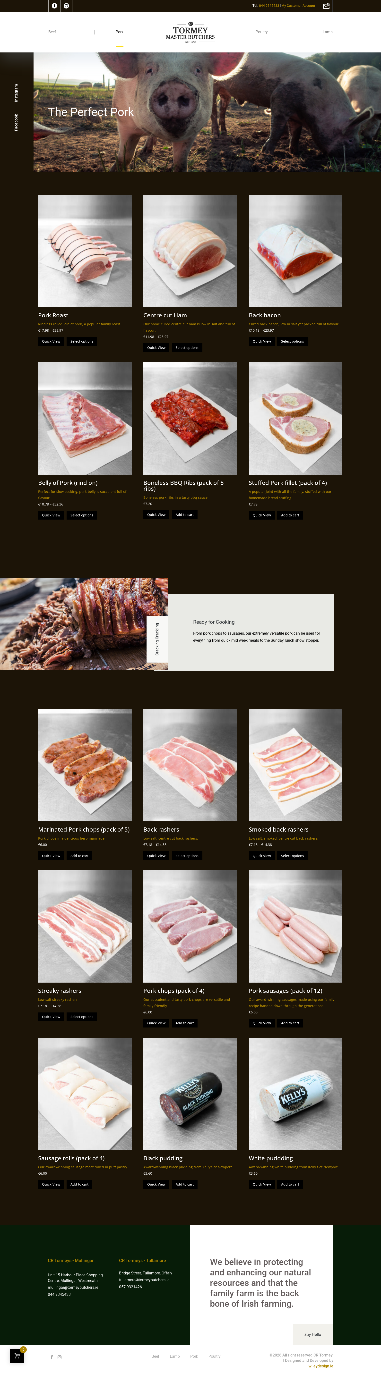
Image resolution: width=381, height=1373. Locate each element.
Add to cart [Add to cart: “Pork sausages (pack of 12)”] (290, 1023)
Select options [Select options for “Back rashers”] (187, 855)
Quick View (51, 341)
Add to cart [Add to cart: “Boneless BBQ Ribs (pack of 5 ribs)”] (185, 514)
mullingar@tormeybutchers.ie (73, 1287)
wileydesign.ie (321, 1366)
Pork (119, 32)
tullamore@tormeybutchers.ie (144, 1280)
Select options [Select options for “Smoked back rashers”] (292, 855)
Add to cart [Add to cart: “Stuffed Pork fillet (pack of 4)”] (290, 515)
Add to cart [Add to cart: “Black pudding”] (185, 1184)
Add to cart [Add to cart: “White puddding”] (290, 1184)
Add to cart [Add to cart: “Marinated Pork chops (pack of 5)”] (79, 855)
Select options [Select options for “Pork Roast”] (81, 341)
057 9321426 (130, 1287)
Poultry (262, 32)
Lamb (328, 32)
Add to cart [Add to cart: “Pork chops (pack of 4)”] (185, 1023)
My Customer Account (298, 6)
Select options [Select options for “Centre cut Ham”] (187, 347)
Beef (52, 32)
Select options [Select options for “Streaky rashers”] (81, 1016)
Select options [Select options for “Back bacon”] (292, 341)
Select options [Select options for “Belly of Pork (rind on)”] (81, 515)
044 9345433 (59, 1294)
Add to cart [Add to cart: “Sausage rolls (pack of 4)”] (79, 1184)
